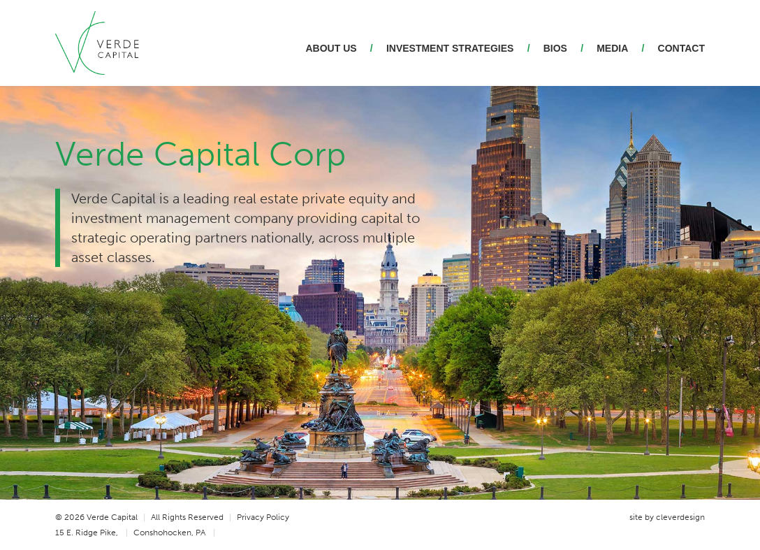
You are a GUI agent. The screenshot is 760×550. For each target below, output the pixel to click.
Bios (555, 48)
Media (612, 48)
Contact (681, 48)
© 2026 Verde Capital (100, 517)
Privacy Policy (263, 517)
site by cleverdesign (667, 517)
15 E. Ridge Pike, (91, 532)
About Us (331, 48)
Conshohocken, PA (174, 532)
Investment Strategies (450, 48)
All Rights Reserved (191, 517)
